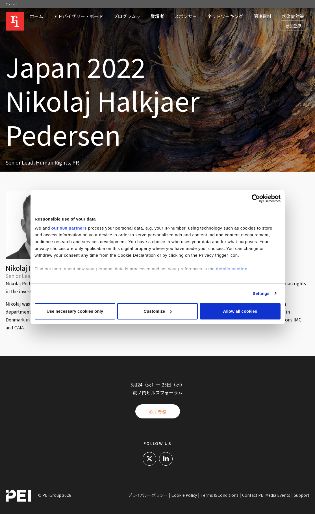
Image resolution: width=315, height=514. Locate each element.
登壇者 (157, 16)
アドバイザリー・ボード (78, 16)
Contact (12, 4)
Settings (261, 293)
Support (301, 495)
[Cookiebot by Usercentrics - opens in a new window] (256, 198)
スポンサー (185, 16)
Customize (158, 311)
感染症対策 (293, 16)
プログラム (124, 16)
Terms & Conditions (219, 495)
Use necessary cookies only (75, 311)
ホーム (36, 16)
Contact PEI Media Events (266, 495)
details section (231, 268)
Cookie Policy (184, 495)
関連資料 (262, 16)
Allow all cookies (240, 311)
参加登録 (293, 26)
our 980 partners (69, 228)
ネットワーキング (225, 16)
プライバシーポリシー (148, 495)
